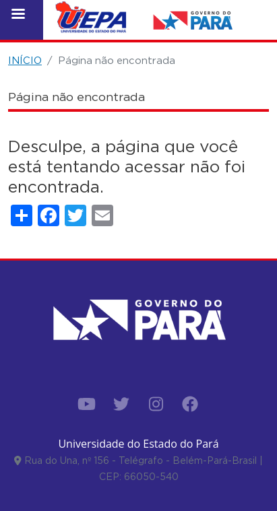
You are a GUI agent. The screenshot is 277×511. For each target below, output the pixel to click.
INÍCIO (25, 60)
